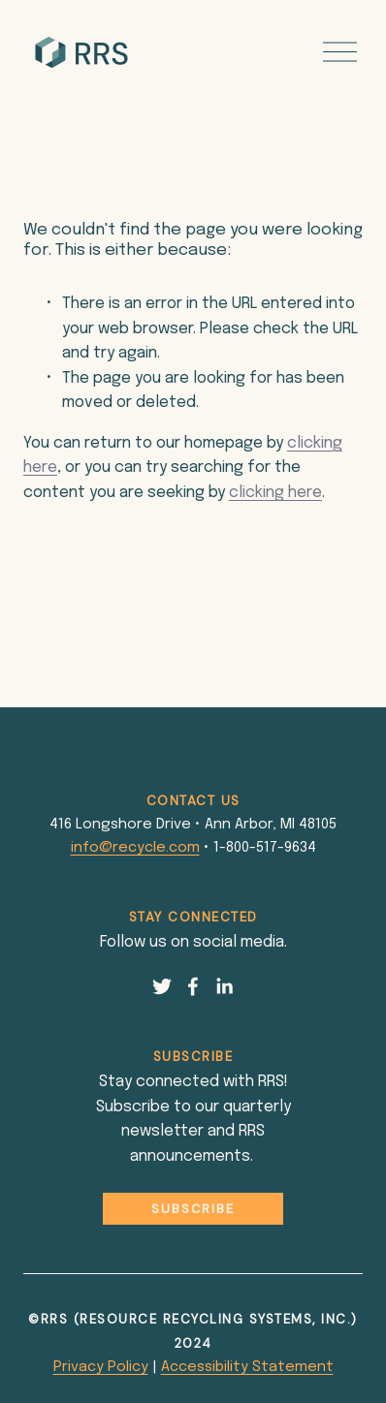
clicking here (275, 492)
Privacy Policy (100, 1367)
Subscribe (193, 1208)
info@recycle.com (135, 848)
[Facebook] (193, 986)
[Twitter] (162, 986)
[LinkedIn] (224, 986)
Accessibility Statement (247, 1367)
